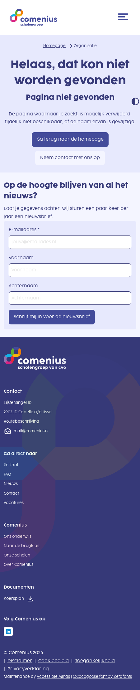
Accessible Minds (53, 676)
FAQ (7, 474)
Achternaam (23, 286)
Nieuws (11, 484)
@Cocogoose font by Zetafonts (102, 676)
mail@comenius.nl (31, 431)
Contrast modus (135, 101)
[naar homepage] (35, 368)
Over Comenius (18, 564)
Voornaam (21, 257)
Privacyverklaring (28, 669)
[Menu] (124, 17)
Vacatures (14, 503)
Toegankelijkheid (95, 660)
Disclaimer (19, 660)
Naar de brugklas (21, 546)
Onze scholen (17, 555)
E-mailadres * (24, 229)
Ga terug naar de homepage (70, 139)
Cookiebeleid (53, 660)
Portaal (11, 465)
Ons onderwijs (17, 536)
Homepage (54, 46)
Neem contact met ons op (70, 157)
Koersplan (14, 598)
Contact (11, 493)
